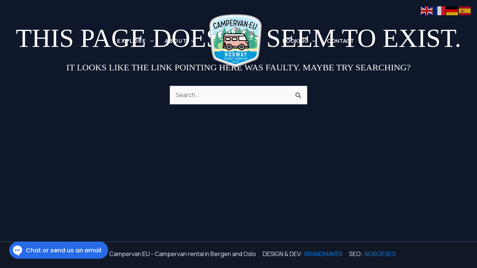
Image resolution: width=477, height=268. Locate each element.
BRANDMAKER (323, 254)
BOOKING (299, 41)
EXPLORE (135, 41)
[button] (150, 41)
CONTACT (340, 40)
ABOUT (180, 41)
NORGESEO (380, 254)
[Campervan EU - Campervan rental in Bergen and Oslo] (235, 40)
